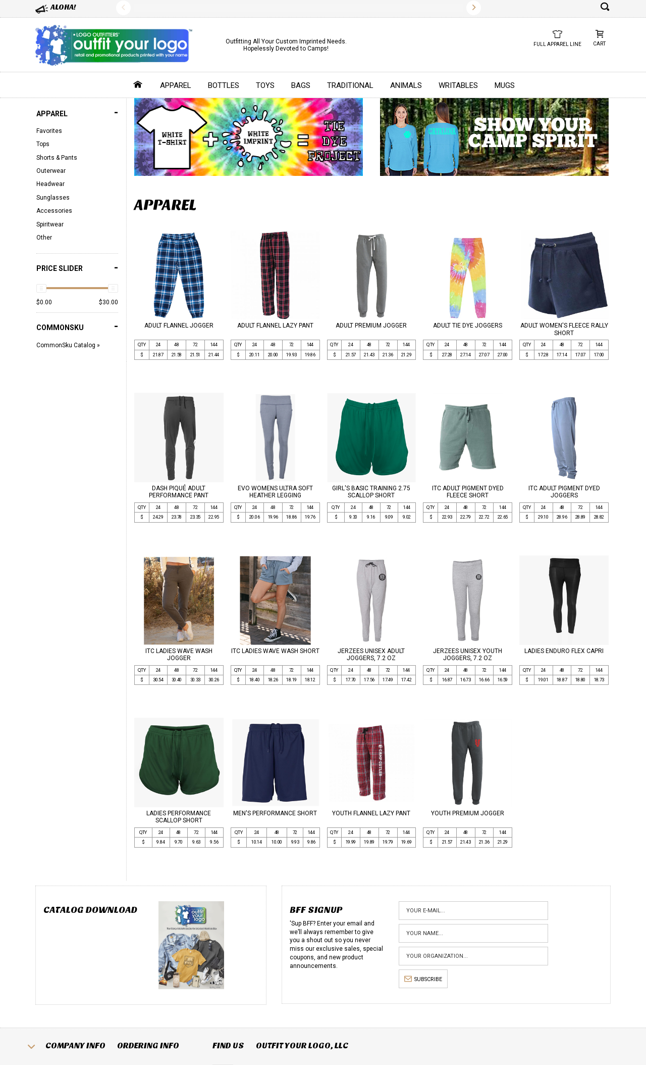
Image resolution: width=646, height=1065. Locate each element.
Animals (406, 85)
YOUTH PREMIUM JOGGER (467, 813)
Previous (123, 8)
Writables (458, 85)
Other (44, 237)
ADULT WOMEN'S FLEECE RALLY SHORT (564, 329)
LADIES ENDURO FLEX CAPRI (564, 651)
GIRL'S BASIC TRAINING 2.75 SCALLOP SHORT (371, 492)
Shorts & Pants (56, 157)
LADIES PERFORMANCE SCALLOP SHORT (178, 817)
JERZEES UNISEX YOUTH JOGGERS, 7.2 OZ (467, 654)
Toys (265, 85)
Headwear (50, 184)
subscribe (423, 979)
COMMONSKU (77, 326)
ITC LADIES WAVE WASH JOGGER (178, 654)
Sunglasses (53, 197)
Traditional (350, 85)
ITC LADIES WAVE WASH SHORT (275, 651)
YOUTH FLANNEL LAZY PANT (371, 813)
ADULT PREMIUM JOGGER (371, 325)
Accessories (54, 210)
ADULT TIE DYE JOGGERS (467, 325)
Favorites (49, 130)
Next (473, 8)
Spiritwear (50, 224)
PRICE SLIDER (77, 267)
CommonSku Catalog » (68, 345)
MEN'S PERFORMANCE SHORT (275, 813)
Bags (300, 85)
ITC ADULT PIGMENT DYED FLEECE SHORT (468, 492)
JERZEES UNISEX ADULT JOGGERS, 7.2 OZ (371, 654)
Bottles (223, 85)
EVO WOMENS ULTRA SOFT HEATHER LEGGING (275, 492)
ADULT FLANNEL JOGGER (178, 325)
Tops (42, 144)
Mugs (505, 85)
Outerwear (51, 170)
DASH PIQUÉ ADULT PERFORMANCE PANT (178, 492)
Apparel (175, 85)
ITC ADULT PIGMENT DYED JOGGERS (564, 492)
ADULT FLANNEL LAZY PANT (275, 325)
